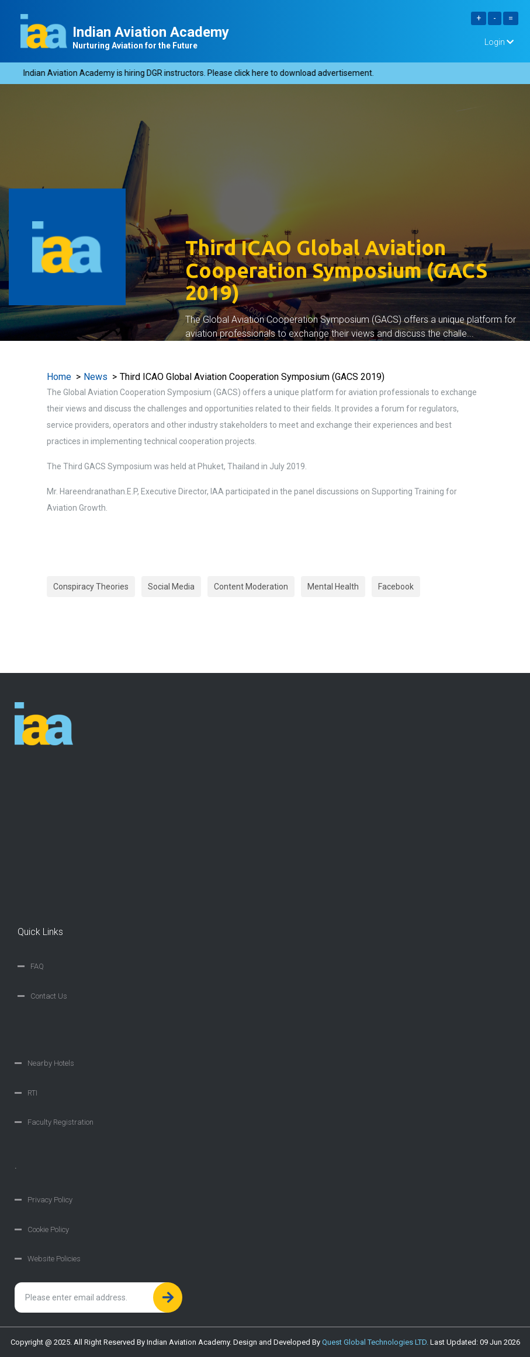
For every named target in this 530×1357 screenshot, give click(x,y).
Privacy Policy (49, 1199)
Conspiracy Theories (91, 586)
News (96, 376)
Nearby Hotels (50, 1063)
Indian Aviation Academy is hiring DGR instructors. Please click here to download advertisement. (202, 73)
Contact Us (48, 996)
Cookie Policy (48, 1229)
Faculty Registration (60, 1122)
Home (59, 376)
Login (499, 42)
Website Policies (54, 1258)
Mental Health (333, 586)
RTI (32, 1093)
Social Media (171, 586)
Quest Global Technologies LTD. (375, 1342)
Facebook (396, 586)
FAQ (37, 966)
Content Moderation (251, 586)
